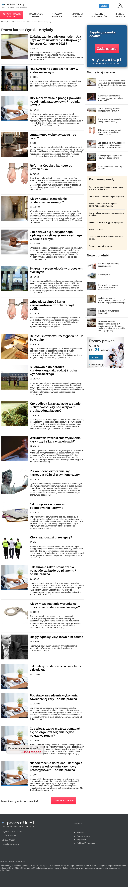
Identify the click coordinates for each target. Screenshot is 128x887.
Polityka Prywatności (86, 843)
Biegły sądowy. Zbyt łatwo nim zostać (56, 637)
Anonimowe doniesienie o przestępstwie (107, 197)
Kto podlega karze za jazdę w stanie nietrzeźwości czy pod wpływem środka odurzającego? (55, 407)
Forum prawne (120, 15)
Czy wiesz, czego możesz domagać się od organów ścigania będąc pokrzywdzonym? (55, 732)
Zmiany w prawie (77, 15)
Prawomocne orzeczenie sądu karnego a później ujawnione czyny (55, 472)
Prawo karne (32, 22)
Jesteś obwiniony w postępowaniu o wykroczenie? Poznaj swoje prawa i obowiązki (112, 300)
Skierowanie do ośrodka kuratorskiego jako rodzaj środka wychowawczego (53, 370)
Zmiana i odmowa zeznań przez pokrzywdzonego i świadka (103, 205)
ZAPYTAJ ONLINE (63, 800)
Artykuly (48, 22)
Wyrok (41, 22)
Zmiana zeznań (96, 230)
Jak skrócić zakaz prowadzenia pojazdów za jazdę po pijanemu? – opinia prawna (54, 570)
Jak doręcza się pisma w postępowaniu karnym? (47, 506)
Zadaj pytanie (106, 48)
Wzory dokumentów (99, 15)
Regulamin (81, 840)
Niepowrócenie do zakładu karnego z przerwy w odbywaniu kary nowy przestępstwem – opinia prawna (56, 766)
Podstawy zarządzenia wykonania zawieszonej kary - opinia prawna (54, 697)
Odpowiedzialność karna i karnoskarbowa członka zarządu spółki (53, 305)
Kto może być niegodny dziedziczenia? (108, 265)
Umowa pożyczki (105, 274)
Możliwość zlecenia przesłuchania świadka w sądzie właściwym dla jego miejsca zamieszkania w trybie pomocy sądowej (111, 326)
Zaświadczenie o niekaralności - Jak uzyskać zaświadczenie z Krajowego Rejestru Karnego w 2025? (55, 40)
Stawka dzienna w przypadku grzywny (106, 222)
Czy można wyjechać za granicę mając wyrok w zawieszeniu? (106, 188)
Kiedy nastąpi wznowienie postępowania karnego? (48, 200)
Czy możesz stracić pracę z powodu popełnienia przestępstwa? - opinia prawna (55, 101)
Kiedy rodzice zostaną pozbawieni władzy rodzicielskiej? (108, 287)
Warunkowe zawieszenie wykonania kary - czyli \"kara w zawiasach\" (55, 439)
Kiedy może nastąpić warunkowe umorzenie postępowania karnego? (55, 605)
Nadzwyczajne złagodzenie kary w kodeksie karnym (54, 70)
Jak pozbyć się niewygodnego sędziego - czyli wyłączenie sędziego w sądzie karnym (56, 235)
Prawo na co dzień (35, 15)
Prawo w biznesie (57, 15)
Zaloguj (120, 5)
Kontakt (80, 833)
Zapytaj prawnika (31, 751)
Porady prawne (83, 836)
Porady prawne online (11, 15)
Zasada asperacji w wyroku (101, 246)
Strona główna (6, 22)
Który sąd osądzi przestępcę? (51, 537)
